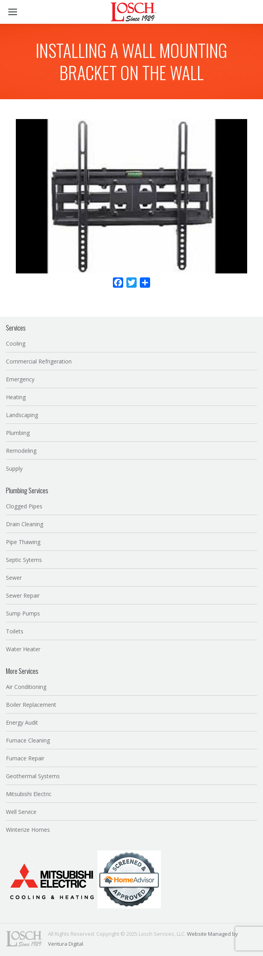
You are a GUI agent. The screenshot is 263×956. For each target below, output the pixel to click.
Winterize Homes (28, 829)
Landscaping (22, 415)
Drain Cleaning (24, 524)
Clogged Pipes (24, 506)
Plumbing (18, 433)
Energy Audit (22, 722)
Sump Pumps (23, 613)
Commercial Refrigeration (39, 361)
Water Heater (23, 649)
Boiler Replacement (31, 704)
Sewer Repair (23, 595)
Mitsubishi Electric (28, 794)
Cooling (15, 343)
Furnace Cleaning (28, 740)
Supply (14, 468)
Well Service (21, 812)
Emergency (20, 379)
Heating (16, 397)
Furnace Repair (25, 758)
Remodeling (21, 450)
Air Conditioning (26, 687)
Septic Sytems (24, 560)
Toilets (14, 631)
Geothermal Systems (33, 776)
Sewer (14, 577)
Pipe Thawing (23, 542)
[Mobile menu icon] (12, 12)
